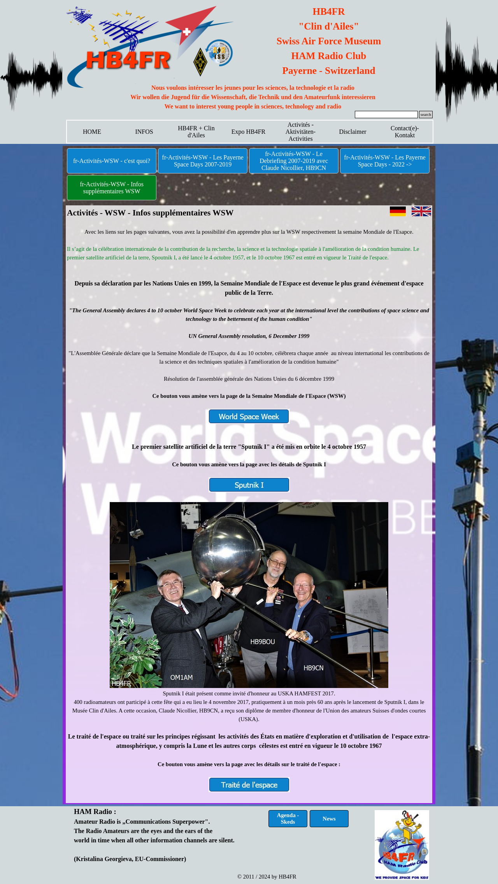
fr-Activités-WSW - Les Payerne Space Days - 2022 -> (385, 161)
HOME (92, 131)
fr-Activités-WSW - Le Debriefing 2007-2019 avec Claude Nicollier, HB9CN (294, 161)
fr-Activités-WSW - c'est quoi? (111, 161)
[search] (386, 114)
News (329, 819)
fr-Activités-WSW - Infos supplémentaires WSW (112, 187)
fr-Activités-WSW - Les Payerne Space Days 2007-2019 (203, 161)
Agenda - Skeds (288, 818)
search (426, 114)
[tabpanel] (253, 97)
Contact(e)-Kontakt (405, 131)
